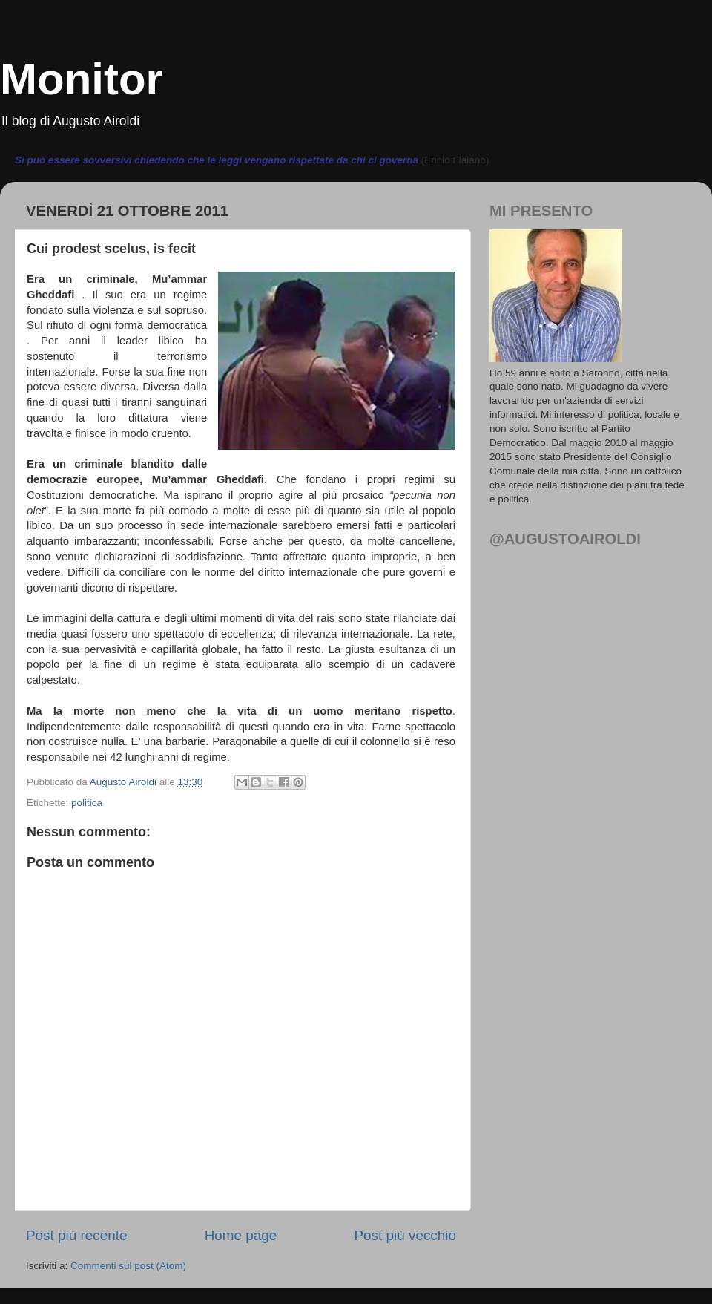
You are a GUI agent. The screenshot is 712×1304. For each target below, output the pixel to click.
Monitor (81, 79)
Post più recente (77, 1235)
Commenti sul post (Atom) (128, 1265)
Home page (241, 1235)
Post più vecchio (405, 1235)
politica (86, 802)
